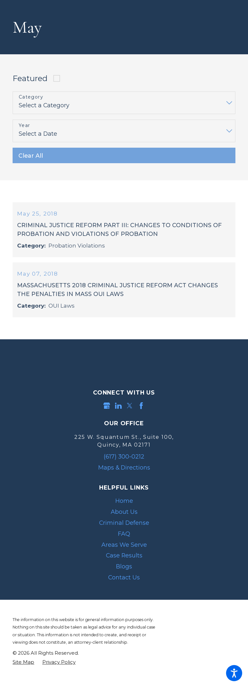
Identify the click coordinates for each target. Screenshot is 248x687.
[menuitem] (124, 505)
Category (31, 97)
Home (124, 505)
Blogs (124, 570)
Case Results (124, 559)
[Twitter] (129, 410)
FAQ (124, 537)
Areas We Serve (124, 548)
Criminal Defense (124, 526)
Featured (30, 78)
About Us (124, 516)
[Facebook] (141, 410)
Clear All (30, 155)
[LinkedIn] (118, 410)
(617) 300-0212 (124, 460)
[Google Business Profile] (106, 410)
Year (24, 125)
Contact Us (124, 581)
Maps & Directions (124, 471)
